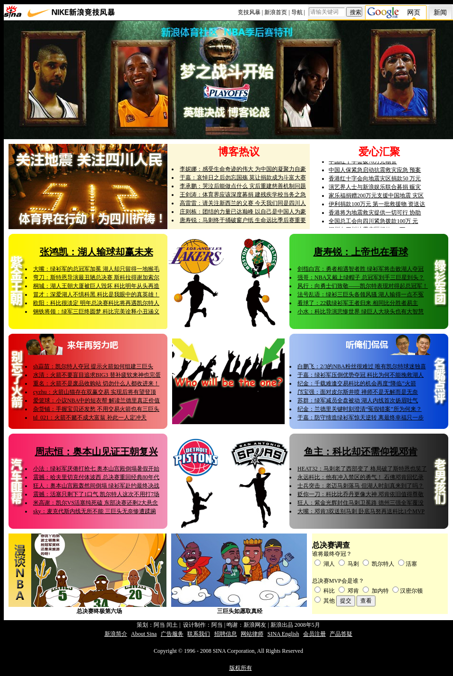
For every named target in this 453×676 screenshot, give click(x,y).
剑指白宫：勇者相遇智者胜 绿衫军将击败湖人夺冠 (360, 269)
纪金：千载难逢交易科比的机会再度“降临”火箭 (356, 383)
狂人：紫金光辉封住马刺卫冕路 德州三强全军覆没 (360, 502)
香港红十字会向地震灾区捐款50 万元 (375, 180)
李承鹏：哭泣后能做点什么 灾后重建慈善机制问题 (243, 186)
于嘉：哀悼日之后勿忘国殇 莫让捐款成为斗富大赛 (243, 177)
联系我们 (198, 634)
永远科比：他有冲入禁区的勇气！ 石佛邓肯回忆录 (360, 477)
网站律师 (252, 634)
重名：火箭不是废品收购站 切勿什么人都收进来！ (96, 383)
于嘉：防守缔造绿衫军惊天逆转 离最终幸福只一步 (360, 417)
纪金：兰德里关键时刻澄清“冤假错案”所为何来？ (359, 409)
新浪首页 (275, 12)
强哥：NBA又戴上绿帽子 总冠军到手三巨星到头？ (360, 277)
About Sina (144, 634)
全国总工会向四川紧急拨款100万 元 (373, 223)
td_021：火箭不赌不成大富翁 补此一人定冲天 (90, 417)
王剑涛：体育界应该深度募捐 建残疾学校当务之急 (243, 194)
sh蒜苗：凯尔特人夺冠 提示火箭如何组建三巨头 (93, 366)
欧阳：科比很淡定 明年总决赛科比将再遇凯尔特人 (96, 303)
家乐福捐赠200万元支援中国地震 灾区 (376, 197)
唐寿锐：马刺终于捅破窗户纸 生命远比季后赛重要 (243, 220)
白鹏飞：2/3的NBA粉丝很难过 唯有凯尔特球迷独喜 (361, 366)
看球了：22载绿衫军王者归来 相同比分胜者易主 (357, 303)
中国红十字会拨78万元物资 (363, 163)
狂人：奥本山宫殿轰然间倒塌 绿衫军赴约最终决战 (96, 485)
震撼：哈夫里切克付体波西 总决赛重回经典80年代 (96, 477)
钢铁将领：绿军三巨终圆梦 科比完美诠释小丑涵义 (96, 311)
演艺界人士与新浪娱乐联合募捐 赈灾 (375, 189)
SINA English (283, 634)
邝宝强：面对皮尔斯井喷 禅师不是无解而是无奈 (357, 392)
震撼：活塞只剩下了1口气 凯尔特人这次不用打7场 (96, 494)
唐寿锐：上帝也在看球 (361, 252)
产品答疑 (341, 634)
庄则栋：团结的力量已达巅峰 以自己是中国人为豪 (243, 211)
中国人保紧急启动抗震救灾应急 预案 (375, 172)
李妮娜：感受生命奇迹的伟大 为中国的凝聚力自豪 (243, 169)
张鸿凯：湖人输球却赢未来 (96, 252)
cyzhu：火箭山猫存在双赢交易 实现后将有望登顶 (94, 392)
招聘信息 (225, 634)
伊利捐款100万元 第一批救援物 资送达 (377, 206)
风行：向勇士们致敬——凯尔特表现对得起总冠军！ (362, 286)
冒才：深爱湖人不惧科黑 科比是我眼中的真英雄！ (96, 294)
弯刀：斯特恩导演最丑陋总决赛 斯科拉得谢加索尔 (96, 277)
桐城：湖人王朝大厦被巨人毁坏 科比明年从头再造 (96, 286)
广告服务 (172, 634)
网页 (413, 12)
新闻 (440, 12)
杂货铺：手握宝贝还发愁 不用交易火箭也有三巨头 (96, 409)
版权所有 (240, 668)
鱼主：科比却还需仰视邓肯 (361, 451)
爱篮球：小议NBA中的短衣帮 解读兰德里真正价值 (96, 400)
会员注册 (314, 634)
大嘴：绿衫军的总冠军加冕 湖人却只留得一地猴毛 (96, 269)
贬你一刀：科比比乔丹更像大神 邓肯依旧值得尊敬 (360, 494)
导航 (297, 12)
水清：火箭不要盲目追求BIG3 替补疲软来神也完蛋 (97, 375)
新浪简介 (116, 634)
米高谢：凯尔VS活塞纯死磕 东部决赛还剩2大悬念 (95, 502)
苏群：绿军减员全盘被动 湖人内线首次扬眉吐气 (357, 400)
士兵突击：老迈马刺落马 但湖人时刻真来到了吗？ (360, 485)
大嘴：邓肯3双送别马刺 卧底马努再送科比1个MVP (361, 511)
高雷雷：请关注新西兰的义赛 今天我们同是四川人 (243, 203)
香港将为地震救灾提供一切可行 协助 (375, 214)
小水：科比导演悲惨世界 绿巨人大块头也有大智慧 (360, 311)
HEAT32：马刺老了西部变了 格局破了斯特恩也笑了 (362, 468)
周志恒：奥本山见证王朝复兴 (96, 451)
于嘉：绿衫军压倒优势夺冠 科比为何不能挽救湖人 (360, 375)
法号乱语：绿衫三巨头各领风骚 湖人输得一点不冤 (360, 294)
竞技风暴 (249, 12)
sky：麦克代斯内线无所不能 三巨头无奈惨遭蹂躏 (94, 511)
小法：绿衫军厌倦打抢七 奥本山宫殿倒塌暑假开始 (96, 468)
